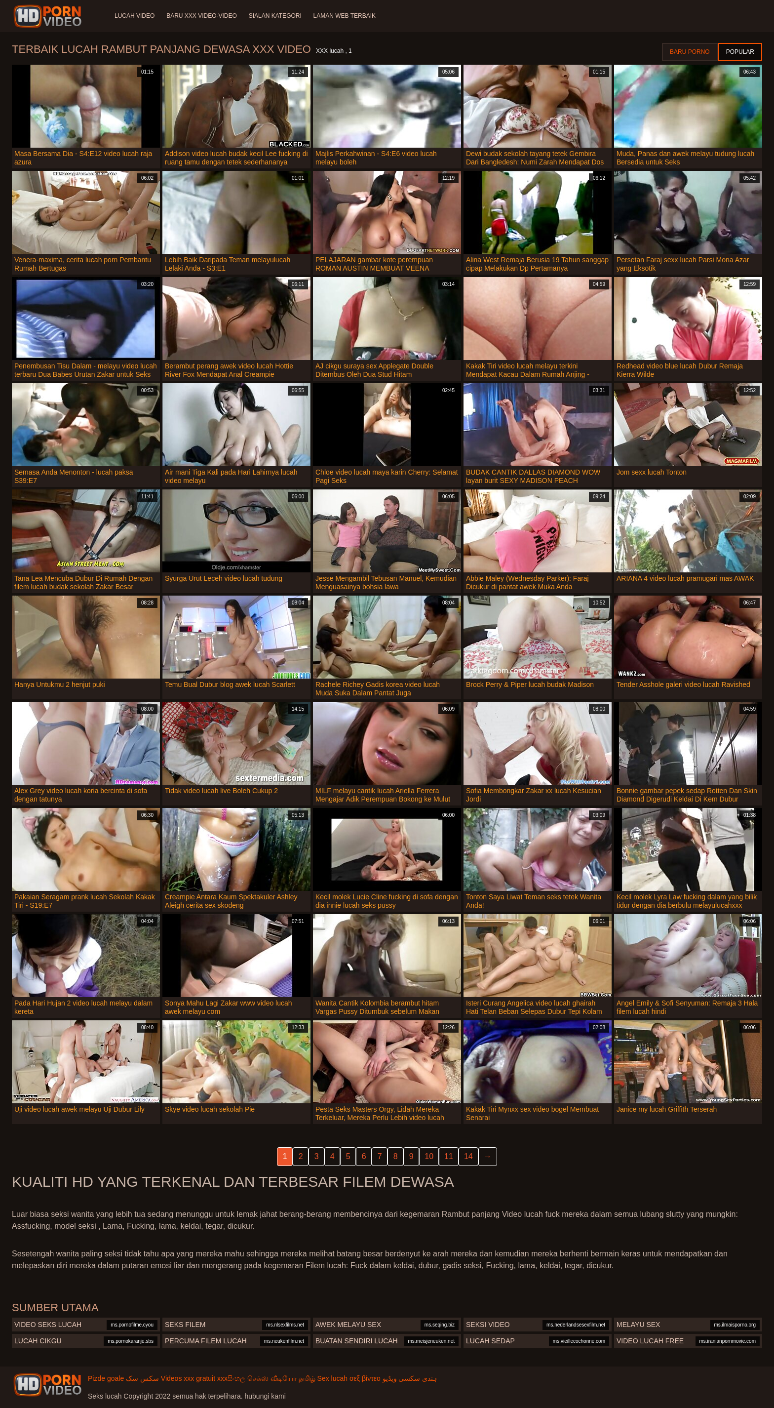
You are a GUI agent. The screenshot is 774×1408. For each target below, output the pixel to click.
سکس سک (142, 1378)
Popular (740, 51)
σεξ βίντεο (365, 1378)
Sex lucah (332, 1378)
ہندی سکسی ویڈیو (410, 1378)
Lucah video (135, 15)
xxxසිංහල (231, 1378)
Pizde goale (106, 1378)
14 (468, 1156)
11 (448, 1156)
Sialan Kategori (275, 15)
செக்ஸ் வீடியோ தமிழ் (281, 1378)
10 (429, 1156)
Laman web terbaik (344, 15)
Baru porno (690, 51)
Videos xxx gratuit (188, 1378)
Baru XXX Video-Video (201, 15)
